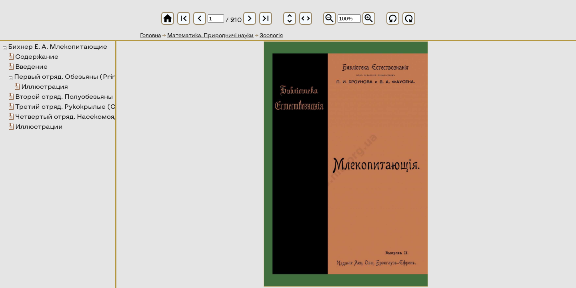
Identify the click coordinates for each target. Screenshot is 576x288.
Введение (31, 66)
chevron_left (199, 18)
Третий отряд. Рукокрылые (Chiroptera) (83, 106)
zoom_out (329, 18)
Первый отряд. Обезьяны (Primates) (75, 76)
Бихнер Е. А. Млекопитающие (57, 46)
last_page (265, 18)
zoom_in (368, 18)
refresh (392, 18)
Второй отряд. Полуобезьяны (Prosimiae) (84, 96)
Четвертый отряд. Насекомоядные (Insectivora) (96, 116)
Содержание (36, 56)
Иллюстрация (44, 86)
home (167, 18)
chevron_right (249, 18)
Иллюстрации (39, 126)
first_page (183, 18)
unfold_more (289, 18)
